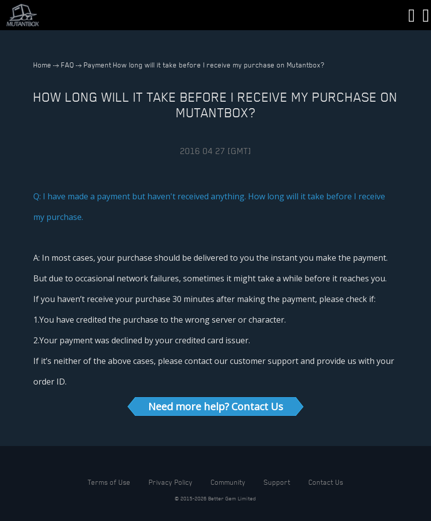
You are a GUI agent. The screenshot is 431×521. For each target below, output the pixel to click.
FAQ (67, 64)
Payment (97, 64)
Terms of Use (109, 482)
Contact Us (326, 482)
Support (277, 482)
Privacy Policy (171, 482)
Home (42, 64)
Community (228, 482)
